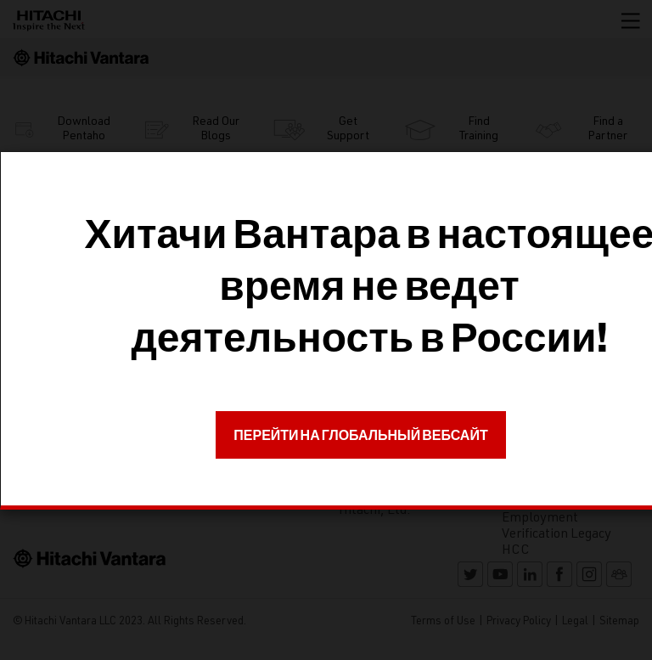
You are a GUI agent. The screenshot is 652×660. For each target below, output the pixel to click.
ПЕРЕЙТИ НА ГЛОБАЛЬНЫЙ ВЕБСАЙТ (360, 434)
